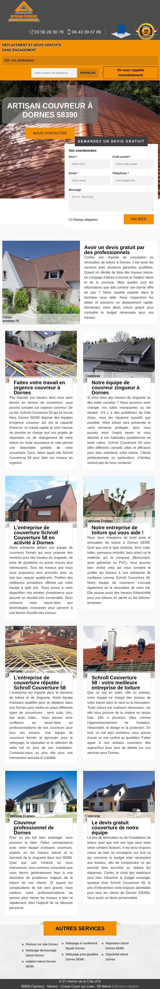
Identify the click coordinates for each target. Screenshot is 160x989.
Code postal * (121, 156)
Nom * (73, 156)
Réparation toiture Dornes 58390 (117, 946)
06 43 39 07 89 (84, 31)
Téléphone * (120, 173)
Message (75, 189)
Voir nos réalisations (19, 60)
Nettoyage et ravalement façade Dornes (82, 946)
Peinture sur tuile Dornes (42, 944)
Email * (74, 173)
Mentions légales (126, 986)
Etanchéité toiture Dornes (117, 957)
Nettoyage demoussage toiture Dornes (41, 953)
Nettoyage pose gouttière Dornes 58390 (82, 957)
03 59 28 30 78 (46, 31)
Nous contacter (50, 133)
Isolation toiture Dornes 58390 (41, 964)
